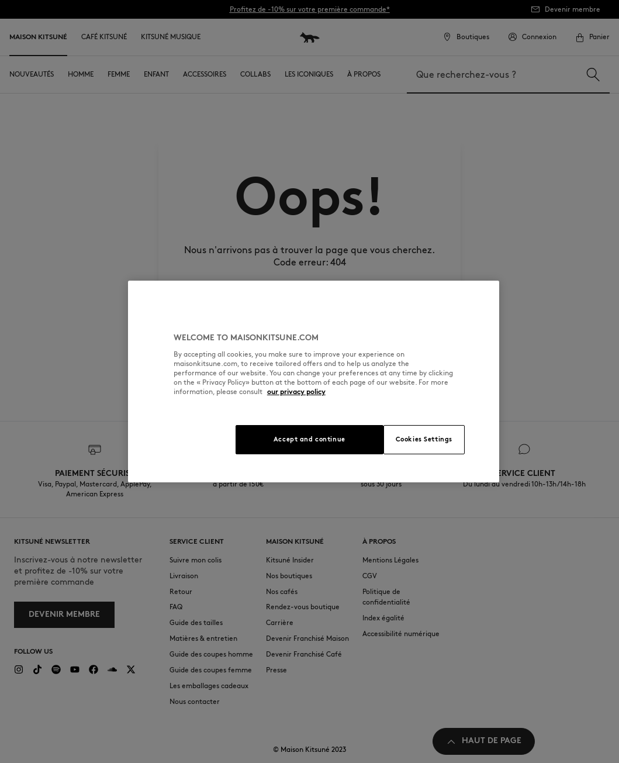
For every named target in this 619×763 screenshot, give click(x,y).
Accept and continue (309, 439)
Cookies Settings (424, 439)
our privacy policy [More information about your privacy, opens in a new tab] (296, 391)
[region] (313, 381)
